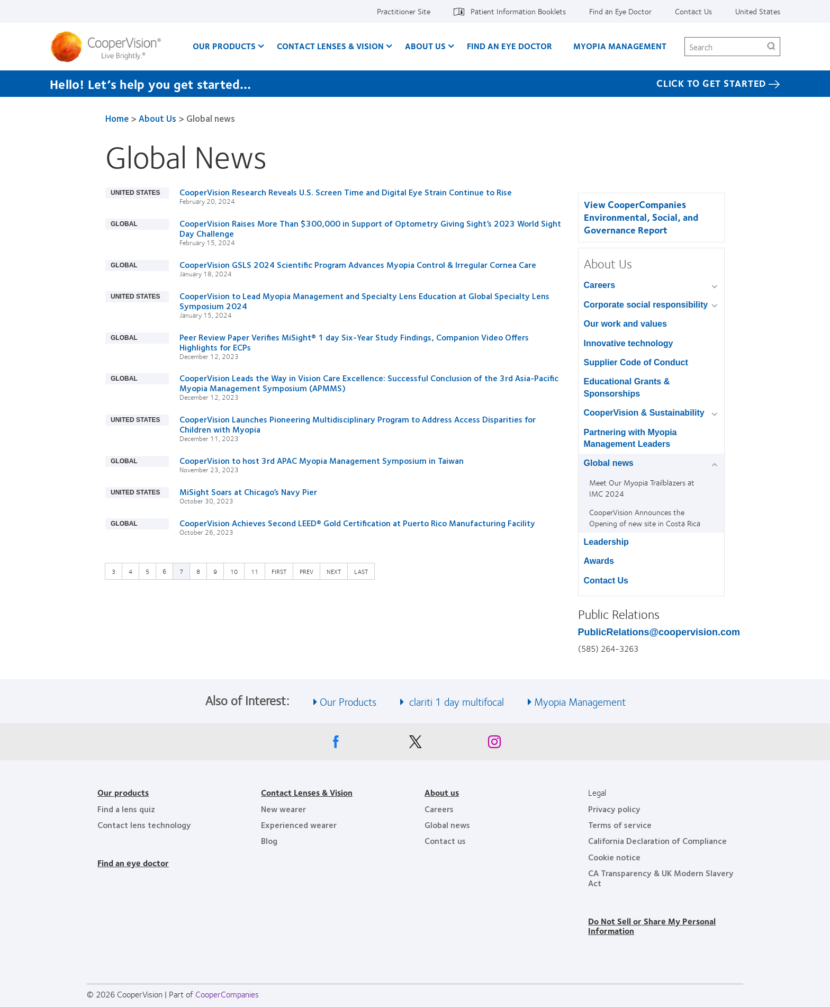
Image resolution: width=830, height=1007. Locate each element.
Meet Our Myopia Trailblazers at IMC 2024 (641, 488)
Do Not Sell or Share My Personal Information (652, 925)
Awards (599, 560)
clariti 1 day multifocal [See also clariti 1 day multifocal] (455, 701)
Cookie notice (614, 857)
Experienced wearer (299, 824)
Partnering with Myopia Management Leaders (630, 438)
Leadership (606, 541)
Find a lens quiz (126, 808)
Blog (269, 840)
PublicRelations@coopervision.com (659, 632)
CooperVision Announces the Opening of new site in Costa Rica (644, 517)
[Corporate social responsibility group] (716, 306)
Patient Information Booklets (518, 11)
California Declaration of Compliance (657, 840)
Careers (600, 285)
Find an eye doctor (133, 862)
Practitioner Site (403, 11)
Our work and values (625, 323)
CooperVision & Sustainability (644, 412)
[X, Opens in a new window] (415, 744)
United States (757, 11)
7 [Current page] (181, 571)
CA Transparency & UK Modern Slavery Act (661, 877)
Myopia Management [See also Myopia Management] (580, 701)
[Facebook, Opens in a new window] (335, 744)
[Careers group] (716, 286)
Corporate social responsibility (646, 304)
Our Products (224, 45)
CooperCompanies (227, 994)
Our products (123, 792)
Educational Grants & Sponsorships (627, 387)
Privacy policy (614, 808)
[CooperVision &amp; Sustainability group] (716, 414)
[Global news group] (716, 464)
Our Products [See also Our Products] (348, 701)
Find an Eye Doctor (620, 11)
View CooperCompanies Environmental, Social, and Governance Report (641, 217)
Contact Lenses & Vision (330, 45)
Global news (609, 462)
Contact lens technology (144, 824)
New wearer (283, 808)
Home (117, 118)
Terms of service (620, 824)
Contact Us (693, 11)
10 (236, 570)
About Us (425, 45)
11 (257, 570)
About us (442, 792)
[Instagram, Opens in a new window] (494, 744)
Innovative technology (628, 343)
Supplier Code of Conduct (636, 362)
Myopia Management (619, 45)
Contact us (445, 840)
